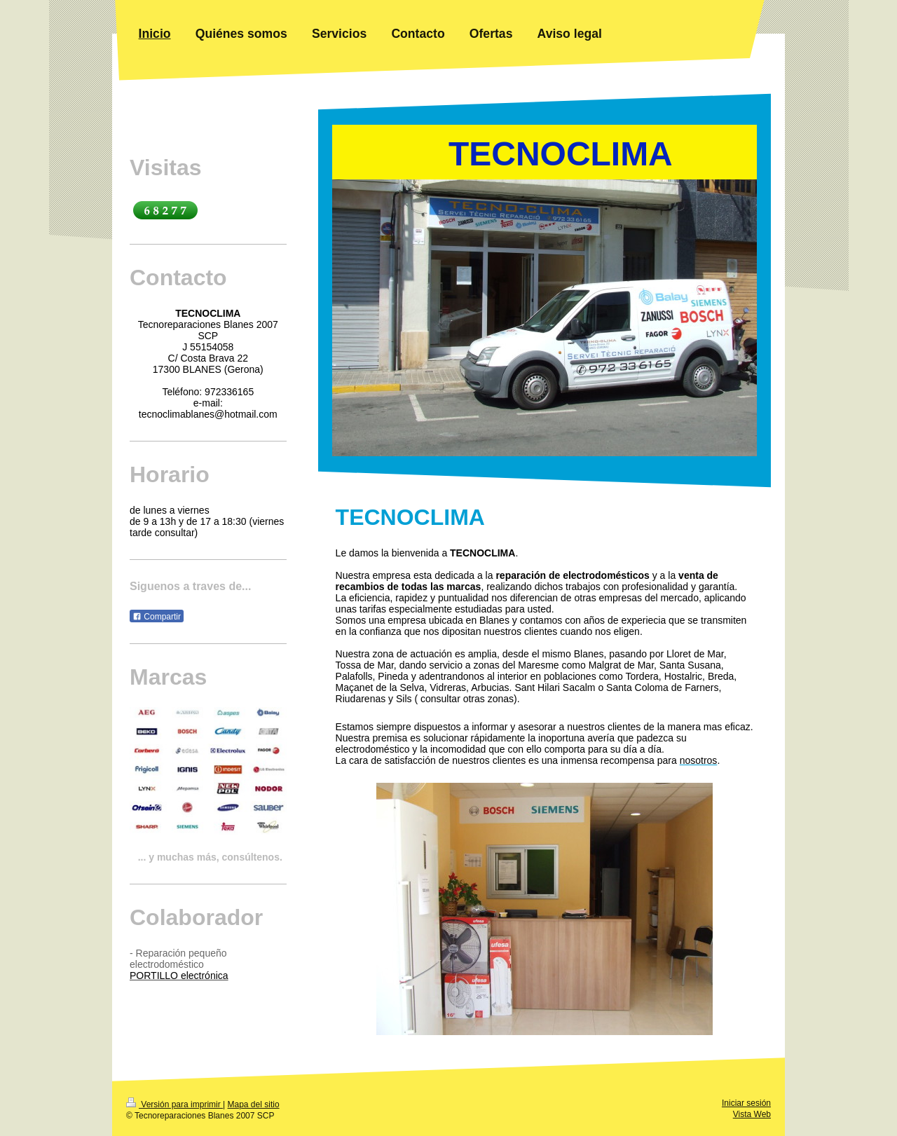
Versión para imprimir (174, 1104)
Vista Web (752, 1114)
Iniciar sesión (746, 1103)
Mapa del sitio (254, 1104)
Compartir (156, 617)
